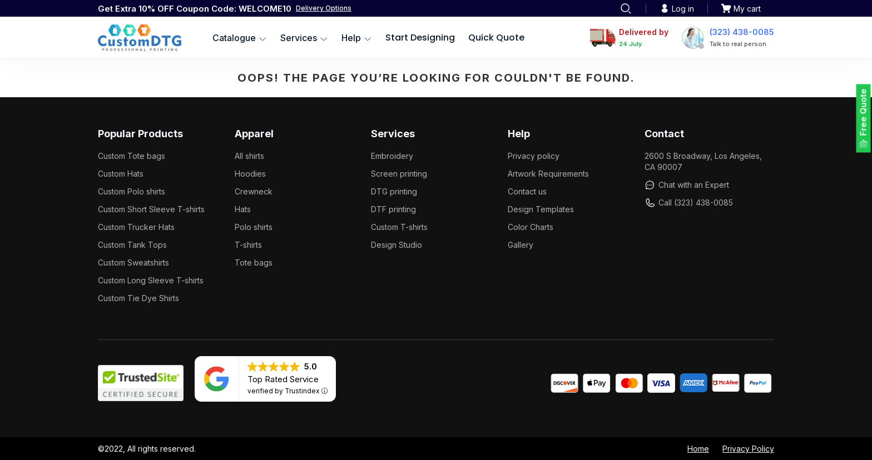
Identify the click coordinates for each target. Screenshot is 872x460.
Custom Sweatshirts (133, 262)
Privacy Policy (748, 448)
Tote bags (253, 262)
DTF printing (393, 209)
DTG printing (394, 191)
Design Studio (396, 244)
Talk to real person (738, 44)
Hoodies (250, 173)
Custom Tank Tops (132, 244)
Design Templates (541, 209)
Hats (243, 209)
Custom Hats (120, 173)
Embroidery (392, 156)
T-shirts (248, 244)
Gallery (520, 244)
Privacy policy (533, 156)
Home (698, 448)
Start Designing (420, 37)
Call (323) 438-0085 (689, 202)
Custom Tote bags (131, 156)
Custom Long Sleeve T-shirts (151, 280)
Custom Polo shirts (131, 191)
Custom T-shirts (399, 227)
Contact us (527, 191)
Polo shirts (253, 227)
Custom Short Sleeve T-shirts (151, 209)
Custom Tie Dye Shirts (138, 298)
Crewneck (253, 191)
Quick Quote (496, 37)
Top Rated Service (283, 379)
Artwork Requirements (548, 173)
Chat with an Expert (687, 185)
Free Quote (863, 112)
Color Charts (530, 227)
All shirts (249, 156)
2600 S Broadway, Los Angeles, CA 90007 (703, 161)
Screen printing (399, 173)
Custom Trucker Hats (136, 227)
